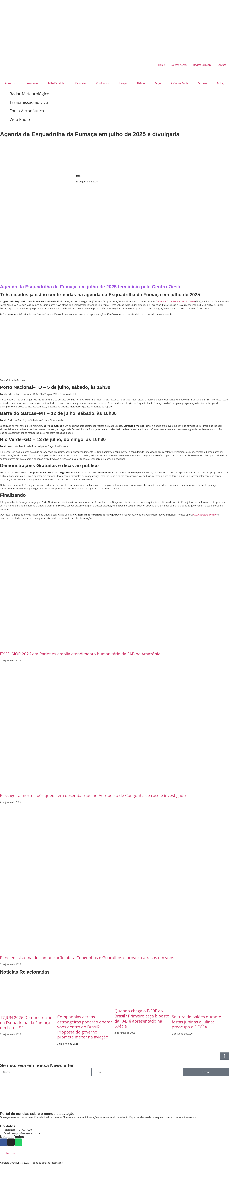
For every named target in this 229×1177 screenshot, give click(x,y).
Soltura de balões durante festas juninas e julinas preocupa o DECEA (196, 1022)
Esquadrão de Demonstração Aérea (176, 301)
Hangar (123, 83)
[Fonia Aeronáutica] (3, 110)
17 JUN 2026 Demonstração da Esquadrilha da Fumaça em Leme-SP (26, 1022)
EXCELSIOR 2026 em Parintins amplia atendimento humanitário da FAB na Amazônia (80, 654)
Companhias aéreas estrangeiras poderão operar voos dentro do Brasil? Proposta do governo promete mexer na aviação (84, 1027)
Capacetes (80, 83)
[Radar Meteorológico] (3, 93)
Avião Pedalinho (56, 83)
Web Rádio (19, 119)
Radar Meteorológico (29, 93)
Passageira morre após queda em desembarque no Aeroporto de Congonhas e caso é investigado (93, 795)
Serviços (202, 83)
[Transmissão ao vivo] (3, 102)
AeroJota (10, 1153)
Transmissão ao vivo (28, 102)
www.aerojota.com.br (205, 514)
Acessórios (11, 83)
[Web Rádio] (3, 119)
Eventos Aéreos (179, 64)
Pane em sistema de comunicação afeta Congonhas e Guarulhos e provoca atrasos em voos (87, 957)
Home (161, 64)
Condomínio (102, 83)
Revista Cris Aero (202, 64)
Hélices (141, 83)
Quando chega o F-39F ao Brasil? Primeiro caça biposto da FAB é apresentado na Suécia (141, 1018)
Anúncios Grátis (179, 83)
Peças (158, 83)
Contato (221, 64)
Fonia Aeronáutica (26, 110)
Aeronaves (32, 83)
